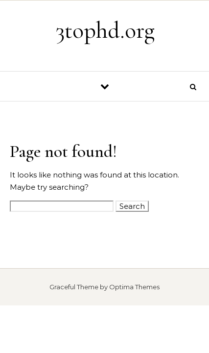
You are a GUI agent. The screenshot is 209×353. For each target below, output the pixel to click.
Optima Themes (134, 287)
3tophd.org (105, 30)
